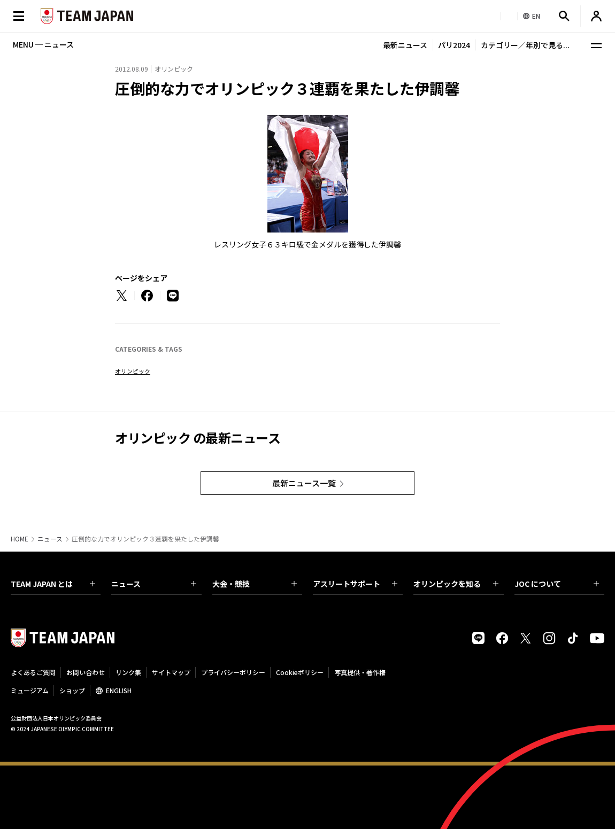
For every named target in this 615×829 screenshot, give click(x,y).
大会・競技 (254, 583)
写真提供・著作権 (360, 672)
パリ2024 (454, 45)
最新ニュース (405, 45)
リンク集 (128, 672)
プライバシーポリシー (233, 672)
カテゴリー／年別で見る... (525, 45)
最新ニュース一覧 (304, 483)
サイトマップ (171, 672)
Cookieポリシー (300, 672)
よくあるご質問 (33, 672)
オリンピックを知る (455, 583)
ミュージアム (30, 690)
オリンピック (132, 371)
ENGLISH (119, 690)
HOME (19, 538)
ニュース (50, 538)
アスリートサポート (355, 583)
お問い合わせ (85, 672)
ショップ (72, 690)
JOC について (556, 583)
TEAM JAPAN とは (53, 583)
